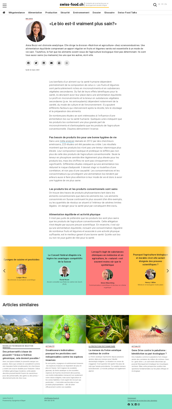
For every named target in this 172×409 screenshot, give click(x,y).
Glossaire (109, 12)
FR (162, 4)
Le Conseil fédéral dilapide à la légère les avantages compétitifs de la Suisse (64, 258)
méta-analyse (67, 141)
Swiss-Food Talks (127, 12)
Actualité (50, 346)
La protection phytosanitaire (102, 346)
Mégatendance (17, 12)
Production (51, 12)
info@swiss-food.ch (51, 398)
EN (166, 4)
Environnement (81, 12)
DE (159, 4)
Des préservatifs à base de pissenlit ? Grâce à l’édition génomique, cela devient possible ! (21, 355)
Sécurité (65, 12)
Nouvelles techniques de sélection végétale (18, 346)
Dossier (97, 12)
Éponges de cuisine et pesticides (21, 259)
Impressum (132, 398)
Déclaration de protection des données (142, 401)
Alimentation (35, 12)
